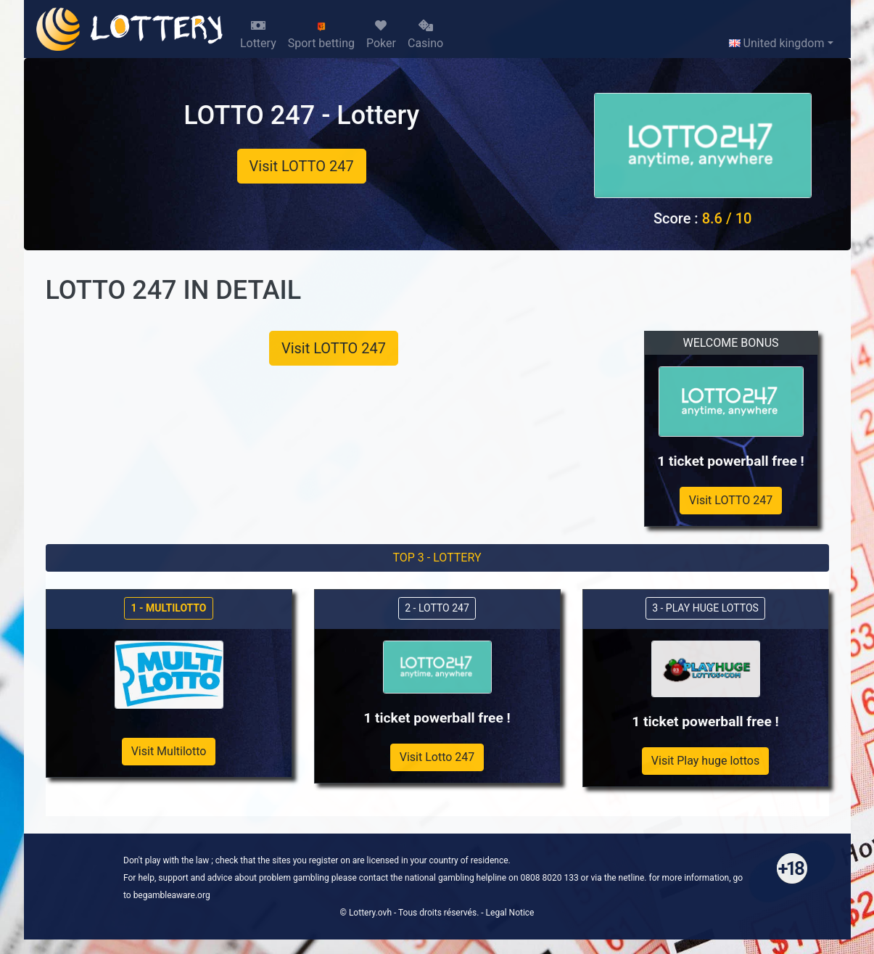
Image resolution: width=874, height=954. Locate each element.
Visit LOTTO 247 (302, 166)
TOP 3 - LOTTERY (436, 557)
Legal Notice (510, 913)
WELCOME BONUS (730, 343)
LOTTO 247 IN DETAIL (174, 290)
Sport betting (321, 35)
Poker (381, 34)
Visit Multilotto (169, 751)
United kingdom (777, 43)
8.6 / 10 (727, 218)
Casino (425, 34)
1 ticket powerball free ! (730, 461)
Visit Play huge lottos (705, 761)
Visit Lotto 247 (437, 757)
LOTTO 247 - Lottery (301, 115)
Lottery (258, 34)
